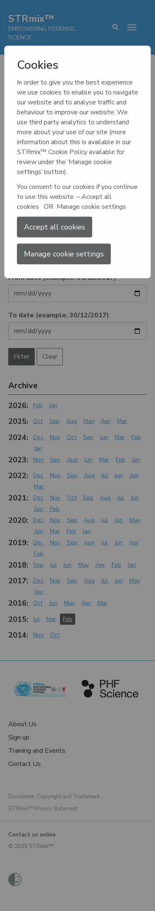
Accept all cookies (54, 227)
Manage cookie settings (64, 254)
